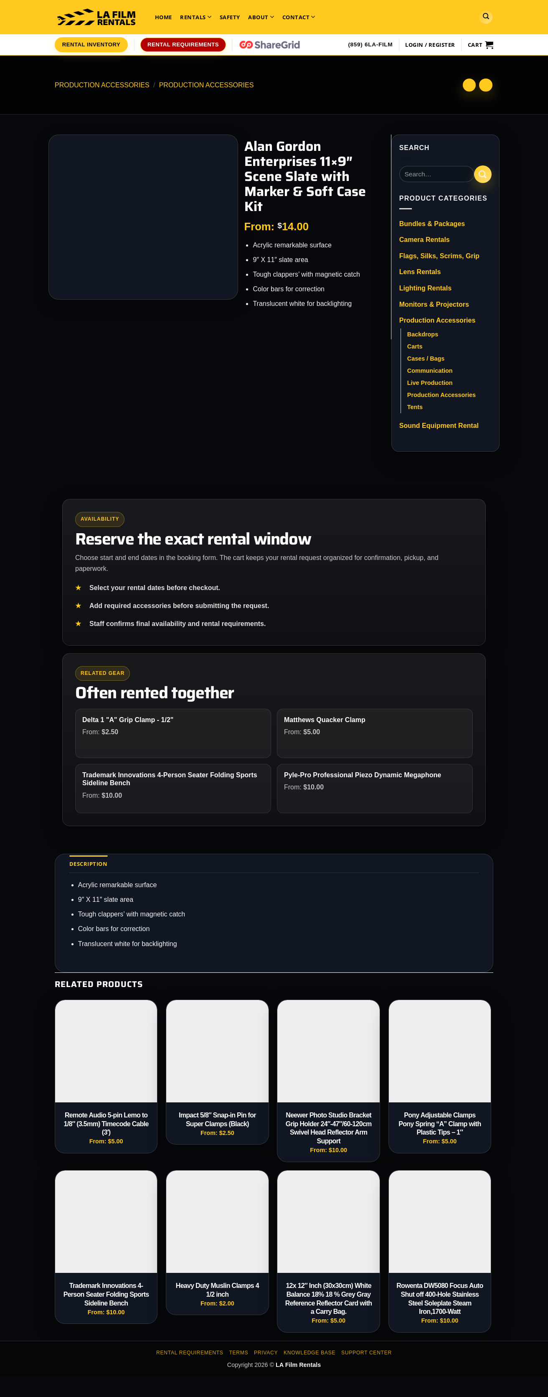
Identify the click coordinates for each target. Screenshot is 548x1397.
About (261, 17)
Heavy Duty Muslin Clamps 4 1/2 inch (217, 1290)
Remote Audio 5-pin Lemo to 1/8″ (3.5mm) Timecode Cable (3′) (106, 1124)
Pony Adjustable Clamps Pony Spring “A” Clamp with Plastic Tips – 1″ (439, 1124)
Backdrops (422, 334)
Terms (238, 1353)
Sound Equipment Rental (439, 425)
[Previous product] (485, 85)
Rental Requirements (189, 1353)
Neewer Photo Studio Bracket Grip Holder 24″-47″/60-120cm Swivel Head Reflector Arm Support (329, 1128)
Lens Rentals (420, 271)
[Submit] (483, 174)
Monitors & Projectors (434, 304)
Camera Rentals (424, 239)
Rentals (195, 17)
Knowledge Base (309, 1353)
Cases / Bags (426, 358)
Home (163, 17)
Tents (415, 407)
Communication (430, 370)
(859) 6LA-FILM (370, 44)
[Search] (485, 17)
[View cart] (480, 45)
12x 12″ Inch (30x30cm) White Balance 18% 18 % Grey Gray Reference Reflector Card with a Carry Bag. (328, 1298)
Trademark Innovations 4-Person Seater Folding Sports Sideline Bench (106, 1294)
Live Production (430, 382)
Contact (298, 17)
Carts (415, 346)
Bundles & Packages (432, 223)
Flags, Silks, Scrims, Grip (439, 256)
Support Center (366, 1353)
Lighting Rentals (425, 288)
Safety (230, 17)
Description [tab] (88, 864)
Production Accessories (102, 85)
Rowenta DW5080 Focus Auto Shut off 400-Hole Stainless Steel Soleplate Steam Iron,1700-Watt (439, 1298)
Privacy (266, 1353)
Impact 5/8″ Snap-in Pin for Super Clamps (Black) (217, 1119)
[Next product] (469, 85)
